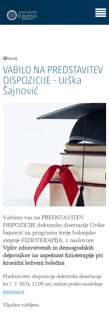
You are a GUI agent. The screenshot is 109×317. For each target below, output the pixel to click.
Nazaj (10, 58)
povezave (13, 291)
